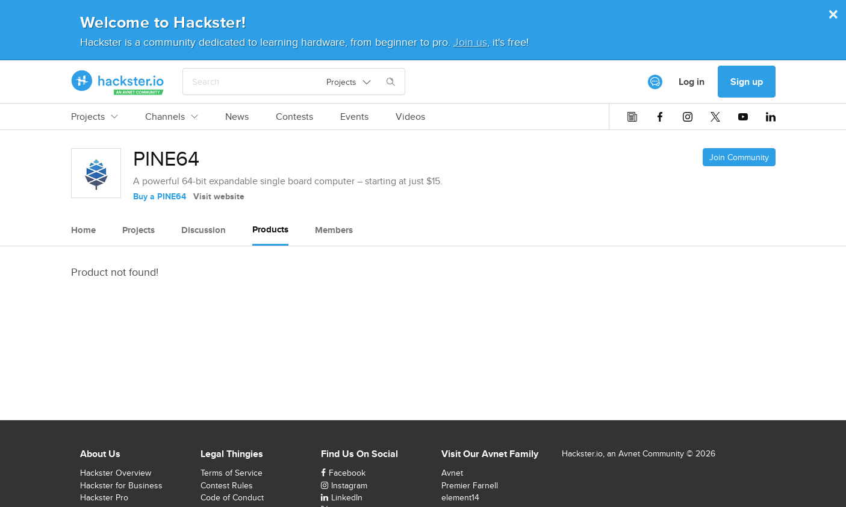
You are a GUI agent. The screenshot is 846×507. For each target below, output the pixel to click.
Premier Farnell (469, 485)
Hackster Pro (104, 497)
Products (270, 229)
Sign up (746, 82)
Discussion (203, 230)
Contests (294, 116)
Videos (410, 116)
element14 (460, 497)
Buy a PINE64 (159, 196)
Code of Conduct (232, 497)
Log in (691, 82)
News (237, 116)
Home (83, 230)
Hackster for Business (121, 485)
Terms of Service (232, 473)
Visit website (218, 196)
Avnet (452, 473)
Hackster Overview (115, 473)
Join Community (739, 157)
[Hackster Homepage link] (117, 82)
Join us (470, 41)
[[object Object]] (655, 82)
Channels (171, 116)
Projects (94, 116)
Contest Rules (227, 485)
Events (354, 116)
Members (334, 230)
